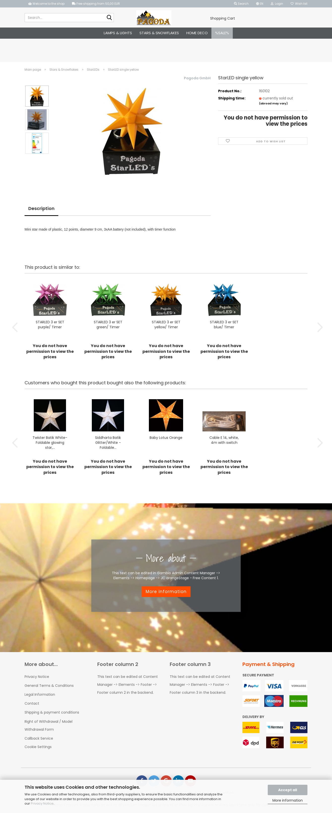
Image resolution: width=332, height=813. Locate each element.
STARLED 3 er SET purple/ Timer (50, 324)
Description (41, 208)
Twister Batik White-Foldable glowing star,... (50, 442)
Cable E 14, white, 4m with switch (224, 440)
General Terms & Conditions (49, 685)
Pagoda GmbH (197, 78)
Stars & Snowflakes (159, 32)
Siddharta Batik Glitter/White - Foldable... (108, 442)
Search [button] (241, 3)
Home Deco (197, 32)
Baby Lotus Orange (166, 437)
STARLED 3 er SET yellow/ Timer (166, 324)
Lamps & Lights (118, 32)
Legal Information (40, 694)
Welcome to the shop (46, 3)
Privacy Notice (42, 803)
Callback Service (39, 738)
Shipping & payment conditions (52, 712)
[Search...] (109, 17)
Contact (32, 703)
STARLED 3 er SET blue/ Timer (224, 324)
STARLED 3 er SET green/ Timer (108, 324)
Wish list (299, 3)
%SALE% (222, 32)
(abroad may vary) (273, 103)
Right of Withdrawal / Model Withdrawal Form (48, 725)
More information (287, 800)
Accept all (287, 789)
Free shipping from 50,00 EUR (96, 3)
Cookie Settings (38, 746)
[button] (259, 3)
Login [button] (277, 3)
